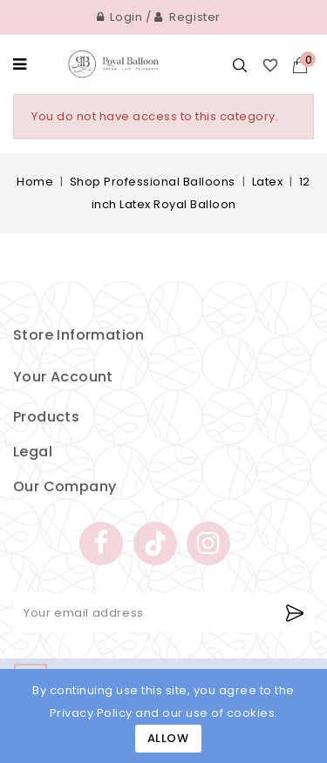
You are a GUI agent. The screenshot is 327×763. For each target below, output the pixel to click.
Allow (168, 738)
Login (120, 17)
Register (187, 17)
